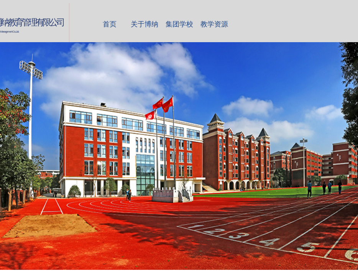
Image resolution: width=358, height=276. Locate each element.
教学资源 (214, 24)
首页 (110, 24)
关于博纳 (144, 24)
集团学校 (179, 24)
